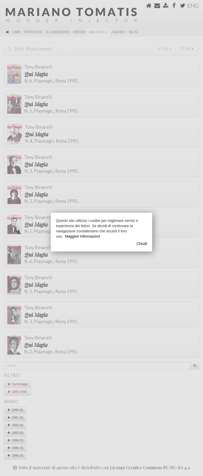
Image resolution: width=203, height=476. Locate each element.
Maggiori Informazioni (82, 236)
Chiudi (142, 244)
